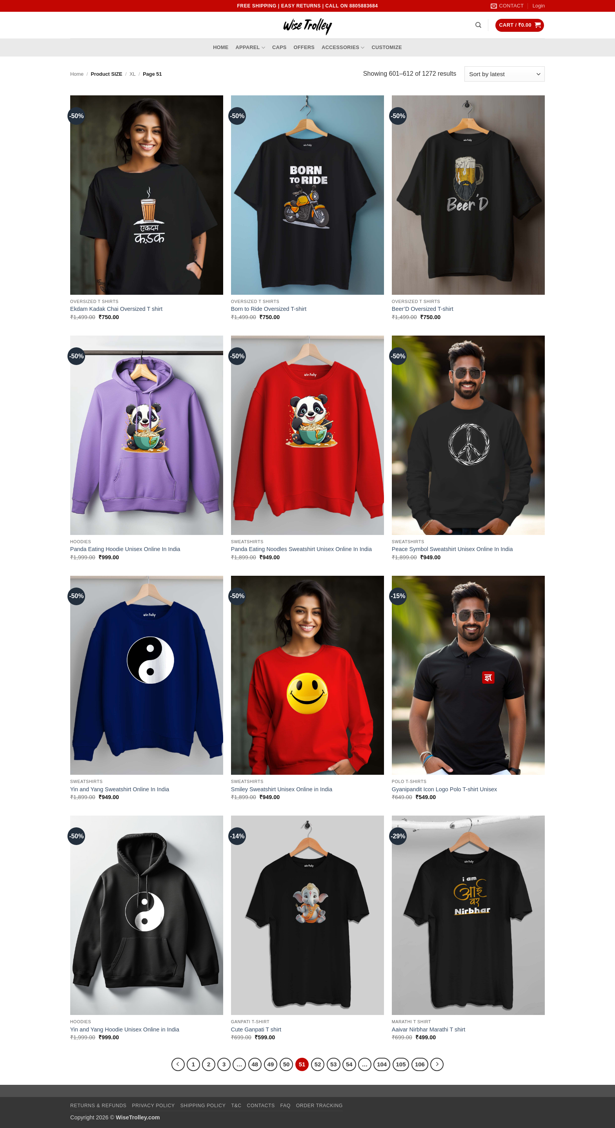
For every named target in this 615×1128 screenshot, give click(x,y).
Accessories (343, 47)
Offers (304, 47)
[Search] (478, 25)
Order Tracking (319, 1105)
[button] (539, 6)
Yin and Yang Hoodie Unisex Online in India (124, 1029)
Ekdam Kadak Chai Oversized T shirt (116, 309)
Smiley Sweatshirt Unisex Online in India (281, 789)
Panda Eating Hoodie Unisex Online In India (125, 549)
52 (318, 1064)
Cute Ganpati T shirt (256, 1029)
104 (382, 1064)
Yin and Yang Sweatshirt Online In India (119, 789)
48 (255, 1064)
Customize (386, 47)
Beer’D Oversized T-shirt (422, 309)
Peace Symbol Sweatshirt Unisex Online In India (452, 549)
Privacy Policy (153, 1105)
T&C (236, 1105)
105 (401, 1064)
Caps (279, 47)
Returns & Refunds (98, 1105)
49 (270, 1064)
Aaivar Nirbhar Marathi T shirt (428, 1029)
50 (286, 1064)
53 (333, 1064)
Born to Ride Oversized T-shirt (268, 309)
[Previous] (178, 1064)
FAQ (285, 1105)
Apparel (250, 47)
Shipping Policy (203, 1105)
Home (220, 47)
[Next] (437, 1064)
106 (420, 1064)
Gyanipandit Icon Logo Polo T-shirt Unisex (444, 789)
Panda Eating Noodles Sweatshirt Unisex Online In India (301, 549)
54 (349, 1064)
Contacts (261, 1105)
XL (132, 74)
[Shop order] (504, 74)
